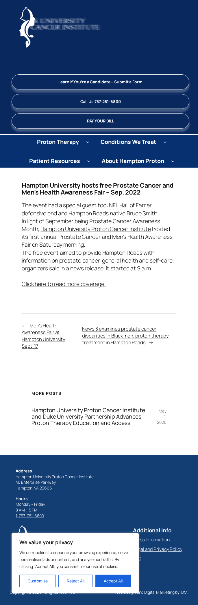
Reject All (75, 581)
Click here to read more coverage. (64, 284)
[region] (75, 563)
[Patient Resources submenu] (88, 160)
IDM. (184, 592)
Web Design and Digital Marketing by (147, 592)
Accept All (113, 581)
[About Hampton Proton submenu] (173, 160)
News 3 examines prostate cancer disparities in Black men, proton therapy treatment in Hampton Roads (125, 335)
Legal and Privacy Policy (157, 549)
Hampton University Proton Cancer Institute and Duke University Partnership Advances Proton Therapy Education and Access (88, 416)
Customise (38, 581)
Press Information (151, 539)
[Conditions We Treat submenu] (165, 142)
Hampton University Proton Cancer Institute (95, 229)
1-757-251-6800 (30, 515)
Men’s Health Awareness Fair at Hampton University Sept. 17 (43, 335)
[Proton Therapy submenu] (88, 142)
